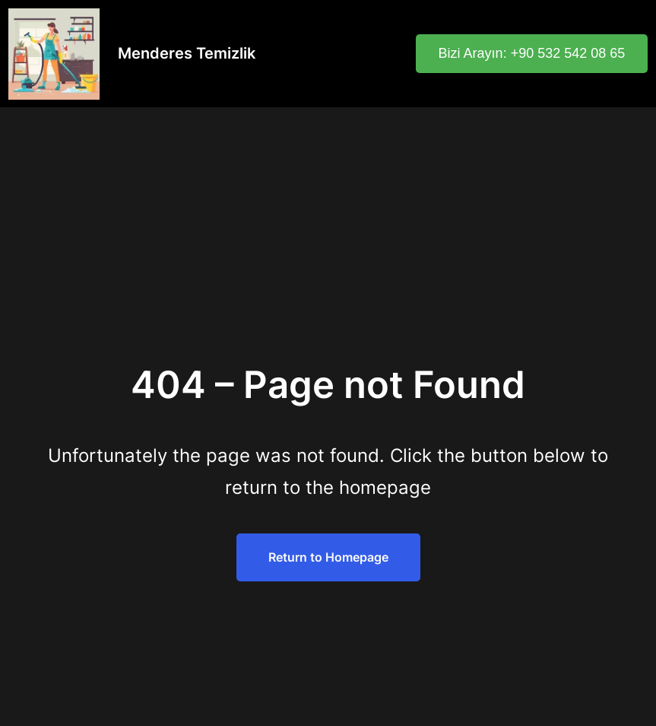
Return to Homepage (328, 557)
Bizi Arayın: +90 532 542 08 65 (532, 53)
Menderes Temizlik (186, 53)
